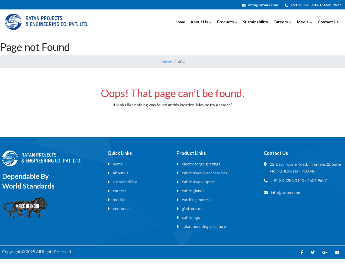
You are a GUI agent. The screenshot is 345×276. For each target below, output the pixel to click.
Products (225, 21)
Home (179, 21)
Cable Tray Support (198, 181)
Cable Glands (193, 190)
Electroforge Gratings (201, 163)
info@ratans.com (260, 5)
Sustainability (255, 21)
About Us (199, 21)
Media (303, 21)
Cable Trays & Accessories (204, 172)
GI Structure (192, 208)
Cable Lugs (191, 217)
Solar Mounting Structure (204, 226)
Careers (280, 21)
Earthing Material (197, 199)
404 (181, 61)
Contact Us (328, 21)
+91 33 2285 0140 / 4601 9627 (313, 5)
